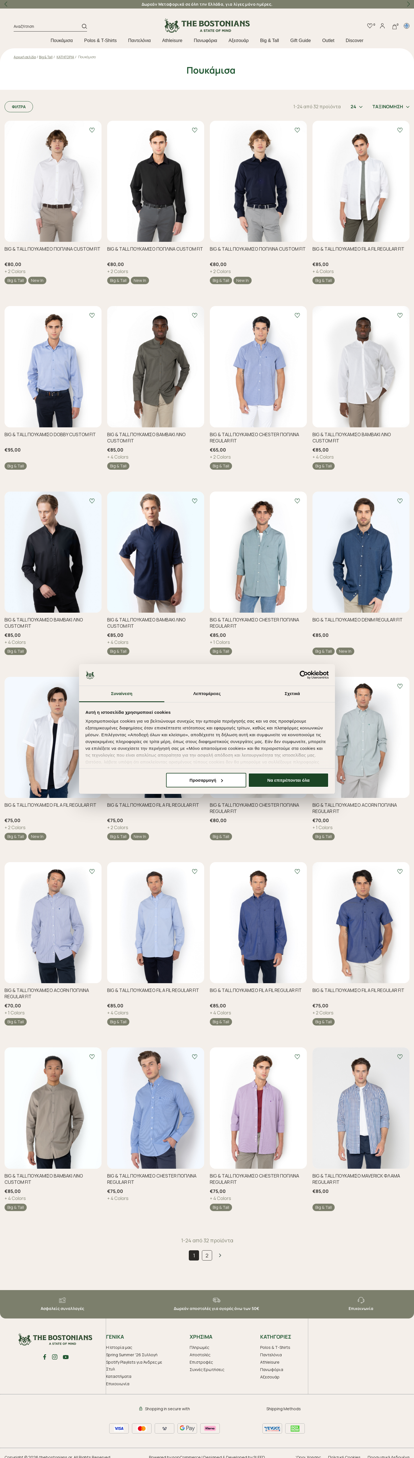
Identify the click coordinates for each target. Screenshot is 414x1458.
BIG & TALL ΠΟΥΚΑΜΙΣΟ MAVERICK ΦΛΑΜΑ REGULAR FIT (356, 1179)
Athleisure (172, 40)
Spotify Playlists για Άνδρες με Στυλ (134, 1365)
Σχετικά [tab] (292, 693)
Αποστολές (200, 1354)
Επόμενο (220, 1255)
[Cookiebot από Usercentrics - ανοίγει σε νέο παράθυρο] (304, 675)
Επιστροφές (201, 1362)
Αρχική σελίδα (25, 57)
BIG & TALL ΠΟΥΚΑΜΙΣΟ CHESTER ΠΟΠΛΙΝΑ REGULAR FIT (254, 437)
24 (357, 106)
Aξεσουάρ (239, 40)
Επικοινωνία (117, 1383)
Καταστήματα (118, 1376)
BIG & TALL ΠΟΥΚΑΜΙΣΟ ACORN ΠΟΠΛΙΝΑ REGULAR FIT (354, 808)
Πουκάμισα (62, 40)
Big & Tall (269, 40)
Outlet (328, 40)
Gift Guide (300, 40)
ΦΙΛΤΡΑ (19, 106)
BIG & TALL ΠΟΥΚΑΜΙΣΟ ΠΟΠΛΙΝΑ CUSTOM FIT (52, 249)
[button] (408, 4)
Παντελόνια (139, 40)
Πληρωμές (199, 1347)
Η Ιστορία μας (119, 1347)
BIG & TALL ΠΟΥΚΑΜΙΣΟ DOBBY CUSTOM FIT (50, 434)
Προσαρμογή (206, 780)
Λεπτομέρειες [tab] (207, 693)
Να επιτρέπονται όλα (288, 780)
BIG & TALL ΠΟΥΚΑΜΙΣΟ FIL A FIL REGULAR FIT (358, 249)
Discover (354, 40)
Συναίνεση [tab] (121, 693)
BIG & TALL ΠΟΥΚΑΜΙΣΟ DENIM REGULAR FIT (357, 620)
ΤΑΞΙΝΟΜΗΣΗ (390, 106)
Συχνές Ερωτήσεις (207, 1369)
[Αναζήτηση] (48, 27)
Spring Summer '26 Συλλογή (132, 1354)
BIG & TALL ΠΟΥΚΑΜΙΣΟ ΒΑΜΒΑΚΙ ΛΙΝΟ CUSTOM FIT (146, 437)
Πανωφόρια (205, 40)
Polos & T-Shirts (100, 40)
